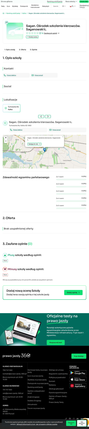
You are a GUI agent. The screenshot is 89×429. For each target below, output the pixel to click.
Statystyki (45, 6)
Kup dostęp (79, 356)
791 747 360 (7, 390)
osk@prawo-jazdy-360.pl (13, 393)
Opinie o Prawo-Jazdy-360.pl (58, 397)
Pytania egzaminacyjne (58, 393)
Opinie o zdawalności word (36, 392)
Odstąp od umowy (56, 370)
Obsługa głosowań (56, 389)
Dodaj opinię (73, 293)
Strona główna (6, 1)
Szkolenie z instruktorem (35, 6)
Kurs (8, 6)
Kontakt (52, 381)
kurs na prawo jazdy (35, 376)
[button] (44, 150)
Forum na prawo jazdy (36, 408)
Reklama (52, 385)
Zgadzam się (71, 423)
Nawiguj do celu (34, 144)
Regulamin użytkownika (58, 374)
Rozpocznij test (55, 342)
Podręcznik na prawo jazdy (38, 383)
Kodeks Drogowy (34, 401)
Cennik (55, 6)
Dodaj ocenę (32, 37)
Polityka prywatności (57, 377)
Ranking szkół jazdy (54, 1)
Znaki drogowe (33, 397)
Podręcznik (24, 6)
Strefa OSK (84, 1)
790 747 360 (7, 370)
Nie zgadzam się (82, 423)
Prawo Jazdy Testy (56, 402)
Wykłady (15, 6)
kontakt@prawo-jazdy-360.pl (15, 374)
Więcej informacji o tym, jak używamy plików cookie (37, 424)
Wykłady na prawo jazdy (37, 380)
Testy (3, 6)
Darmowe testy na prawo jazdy (38, 371)
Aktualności (32, 404)
